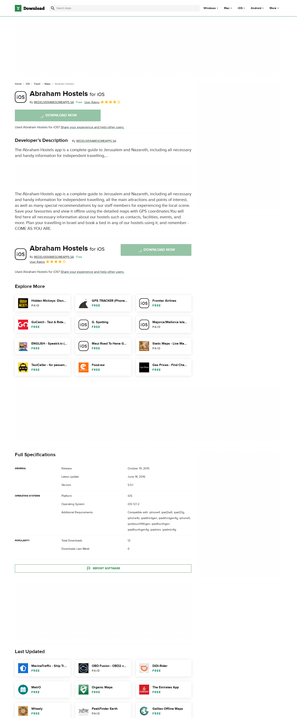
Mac (227, 8)
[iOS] (28, 84)
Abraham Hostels (67, 93)
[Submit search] (53, 8)
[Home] (18, 84)
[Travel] (37, 84)
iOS (240, 8)
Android (256, 8)
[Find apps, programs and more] (124, 8)
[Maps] (48, 84)
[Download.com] (30, 8)
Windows (210, 8)
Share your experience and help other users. (92, 127)
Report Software (103, 568)
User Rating (102, 102)
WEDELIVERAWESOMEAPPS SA (96, 141)
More (275, 8)
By (52, 102)
